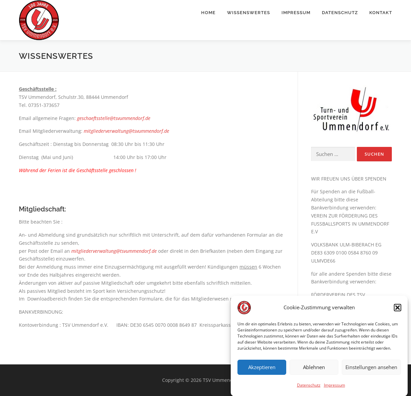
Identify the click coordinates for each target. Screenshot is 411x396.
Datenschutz (309, 388)
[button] (397, 311)
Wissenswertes (248, 12)
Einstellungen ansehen (371, 370)
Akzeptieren (261, 370)
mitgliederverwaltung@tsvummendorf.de (126, 131)
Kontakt (380, 12)
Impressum (334, 388)
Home (208, 12)
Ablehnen (314, 370)
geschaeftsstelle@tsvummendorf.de (113, 118)
